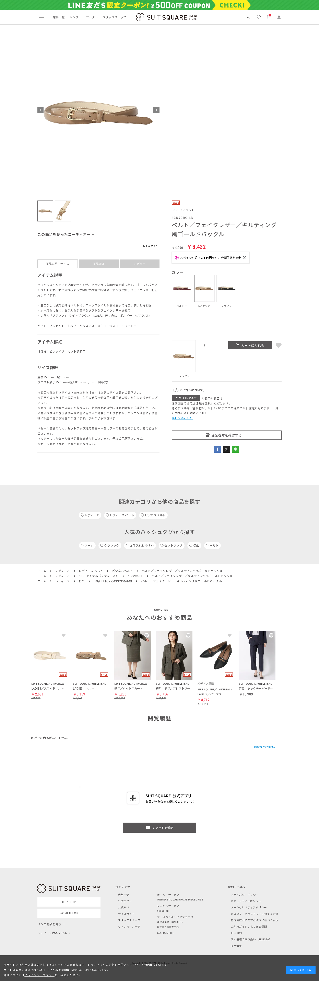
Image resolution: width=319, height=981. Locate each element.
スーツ (89, 545)
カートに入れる (252, 345)
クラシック (111, 545)
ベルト (214, 545)
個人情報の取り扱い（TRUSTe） (251, 939)
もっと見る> (150, 245)
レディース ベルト (122, 515)
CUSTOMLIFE (165, 933)
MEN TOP (69, 902)
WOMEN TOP (69, 913)
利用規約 (236, 933)
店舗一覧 (59, 17)
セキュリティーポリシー (246, 901)
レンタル (75, 17)
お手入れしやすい (142, 545)
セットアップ (173, 545)
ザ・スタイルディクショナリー (176, 917)
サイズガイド (126, 914)
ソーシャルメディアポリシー (249, 907)
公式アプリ (125, 901)
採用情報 (236, 946)
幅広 (196, 545)
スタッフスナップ (114, 17)
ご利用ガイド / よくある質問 (249, 927)
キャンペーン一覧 (129, 927)
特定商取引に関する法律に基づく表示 (254, 920)
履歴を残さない (264, 747)
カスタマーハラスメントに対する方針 (254, 914)
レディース (92, 515)
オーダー (92, 17)
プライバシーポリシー (245, 895)
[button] (40, 110)
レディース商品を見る (52, 933)
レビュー (139, 263)
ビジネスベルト (155, 515)
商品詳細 (99, 263)
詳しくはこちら (182, 418)
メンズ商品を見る (49, 924)
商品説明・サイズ (57, 263)
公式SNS (123, 907)
